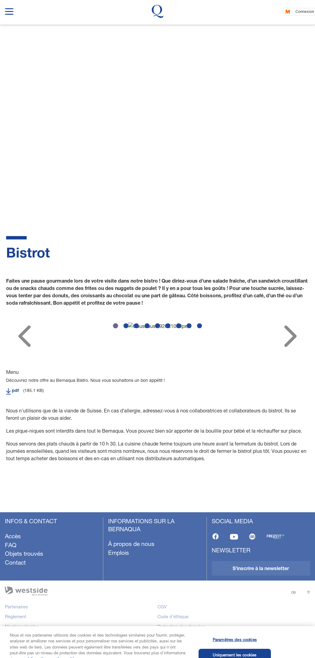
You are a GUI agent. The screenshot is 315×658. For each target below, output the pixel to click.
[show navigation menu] (9, 10)
